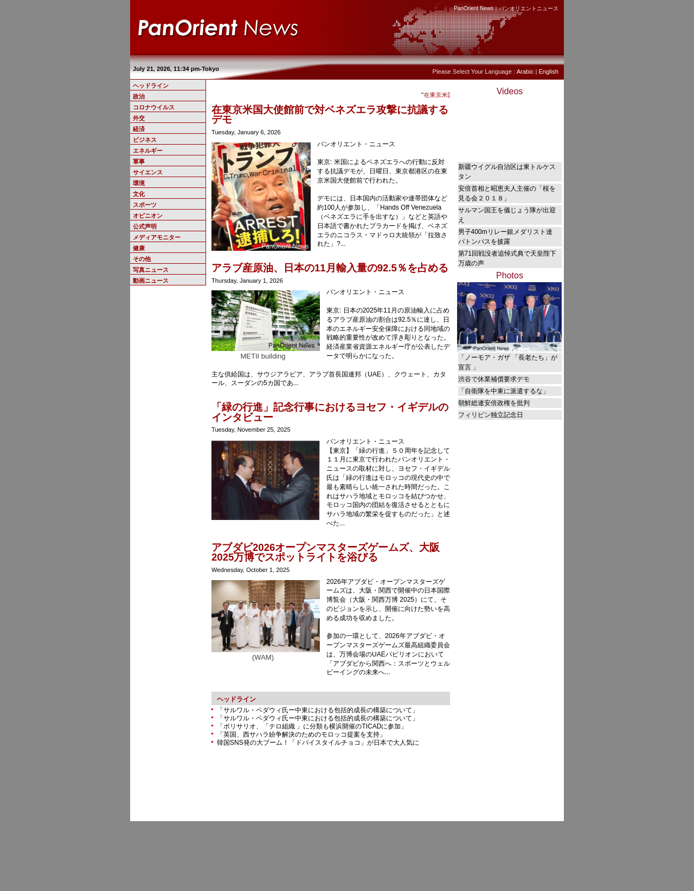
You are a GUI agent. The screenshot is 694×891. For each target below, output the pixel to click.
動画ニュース (151, 280)
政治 (139, 96)
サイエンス (148, 172)
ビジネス (145, 139)
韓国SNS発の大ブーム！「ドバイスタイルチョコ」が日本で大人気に (318, 742)
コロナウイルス (154, 107)
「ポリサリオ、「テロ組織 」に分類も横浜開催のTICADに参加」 (312, 726)
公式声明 (145, 226)
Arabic (525, 71)
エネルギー (148, 150)
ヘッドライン (151, 85)
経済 (139, 129)
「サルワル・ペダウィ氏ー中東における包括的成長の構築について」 (318, 710)
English (548, 71)
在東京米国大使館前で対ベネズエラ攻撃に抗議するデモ (329, 115)
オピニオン (148, 215)
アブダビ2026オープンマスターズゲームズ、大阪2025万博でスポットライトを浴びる (325, 552)
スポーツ (145, 204)
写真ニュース (151, 269)
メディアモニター (157, 237)
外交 (139, 118)
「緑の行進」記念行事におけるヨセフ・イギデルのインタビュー (329, 412)
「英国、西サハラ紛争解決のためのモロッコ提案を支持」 (301, 734)
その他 (142, 259)
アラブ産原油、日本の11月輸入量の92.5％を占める (329, 268)
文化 (139, 194)
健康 (139, 248)
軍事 (139, 161)
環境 (139, 183)
